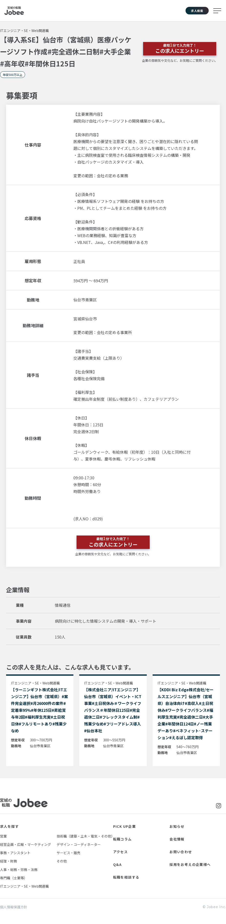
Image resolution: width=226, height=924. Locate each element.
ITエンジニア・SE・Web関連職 (24, 886)
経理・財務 (8, 861)
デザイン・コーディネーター (79, 844)
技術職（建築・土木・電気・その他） (86, 836)
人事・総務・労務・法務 (19, 869)
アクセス (120, 851)
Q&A (117, 864)
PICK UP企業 (124, 826)
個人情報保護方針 (13, 906)
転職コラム (122, 839)
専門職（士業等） (13, 877)
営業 (3, 836)
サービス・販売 (68, 852)
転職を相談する (126, 877)
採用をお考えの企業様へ (190, 864)
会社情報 (177, 839)
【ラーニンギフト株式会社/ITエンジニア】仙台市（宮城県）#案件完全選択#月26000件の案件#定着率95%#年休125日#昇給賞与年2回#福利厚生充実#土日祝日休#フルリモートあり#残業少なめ (39, 710)
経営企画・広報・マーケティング (25, 844)
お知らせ (177, 826)
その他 (62, 861)
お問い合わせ (180, 851)
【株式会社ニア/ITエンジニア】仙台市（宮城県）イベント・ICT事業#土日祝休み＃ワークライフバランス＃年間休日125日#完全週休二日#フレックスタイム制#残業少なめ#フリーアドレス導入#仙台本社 (112, 710)
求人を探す (9, 826)
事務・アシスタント (15, 852)
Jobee (14, 10)
